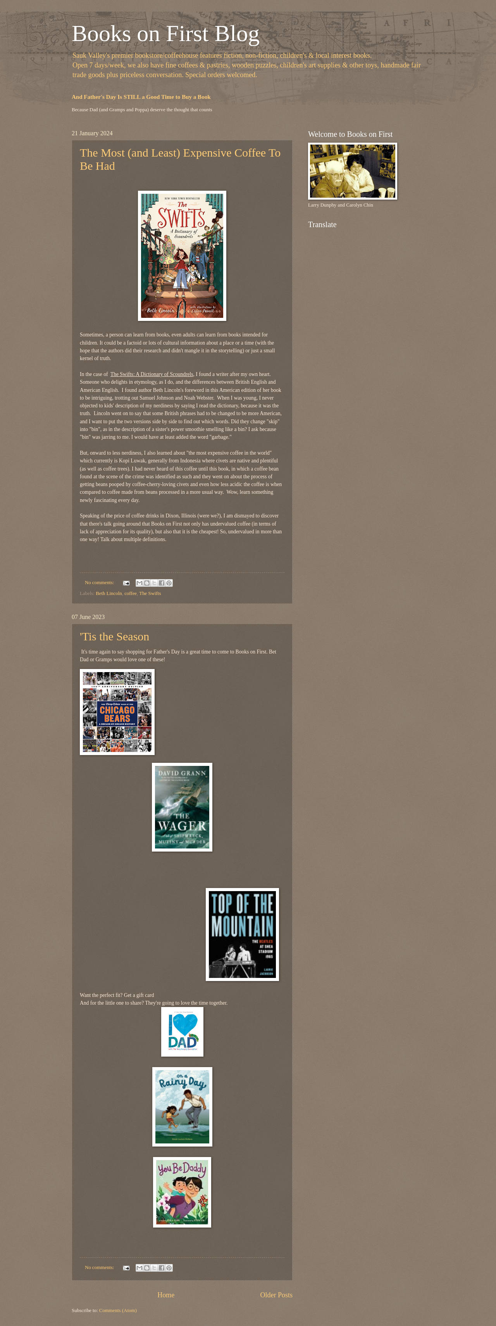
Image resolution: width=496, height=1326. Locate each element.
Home (165, 1295)
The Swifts (150, 593)
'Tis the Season (114, 636)
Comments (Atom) (118, 1310)
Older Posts (276, 1295)
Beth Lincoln (109, 593)
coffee (130, 593)
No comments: (100, 582)
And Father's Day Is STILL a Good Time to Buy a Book (141, 97)
